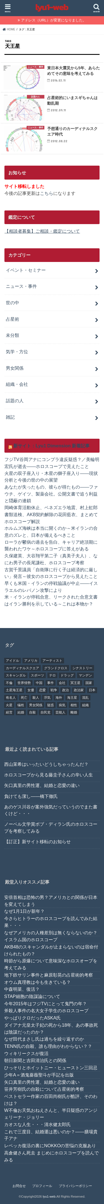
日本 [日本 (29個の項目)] (92, 690)
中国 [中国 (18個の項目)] (39, 683)
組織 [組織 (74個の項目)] (85, 705)
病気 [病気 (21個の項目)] (62, 705)
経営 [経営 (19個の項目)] (9, 712)
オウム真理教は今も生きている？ (37, 982)
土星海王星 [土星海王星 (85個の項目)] (14, 690)
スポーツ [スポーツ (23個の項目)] (37, 675)
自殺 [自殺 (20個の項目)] (32, 712)
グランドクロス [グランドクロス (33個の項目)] (55, 668)
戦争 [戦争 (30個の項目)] (53, 690)
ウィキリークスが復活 (26, 1053)
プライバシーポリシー (75, 1186)
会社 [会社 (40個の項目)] (62, 683)
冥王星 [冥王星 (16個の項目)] (75, 683)
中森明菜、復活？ (22, 989)
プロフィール (42, 1186)
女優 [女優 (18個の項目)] (30, 690)
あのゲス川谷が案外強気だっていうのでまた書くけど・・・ (50, 810)
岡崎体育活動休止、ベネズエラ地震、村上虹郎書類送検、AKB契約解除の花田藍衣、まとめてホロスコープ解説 (51, 514)
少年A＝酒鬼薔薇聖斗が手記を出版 (39, 1074)
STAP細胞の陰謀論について (32, 996)
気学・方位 (17, 351)
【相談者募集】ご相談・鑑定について (42, 231)
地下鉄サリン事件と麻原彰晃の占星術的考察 (48, 974)
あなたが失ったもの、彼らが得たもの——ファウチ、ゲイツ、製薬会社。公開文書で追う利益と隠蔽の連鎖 (51, 493)
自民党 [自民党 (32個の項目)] (45, 712)
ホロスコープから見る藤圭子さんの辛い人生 (48, 774)
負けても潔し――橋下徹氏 (31, 796)
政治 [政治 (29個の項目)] (65, 690)
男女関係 (15, 368)
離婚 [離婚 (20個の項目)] (73, 712)
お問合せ (19, 1186)
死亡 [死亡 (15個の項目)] (24, 698)
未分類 (12, 335)
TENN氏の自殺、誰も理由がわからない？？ (48, 1046)
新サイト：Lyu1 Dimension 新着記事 (51, 445)
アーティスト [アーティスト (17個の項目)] (52, 661)
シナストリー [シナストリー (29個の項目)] (82, 668)
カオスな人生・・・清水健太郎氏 (37, 1124)
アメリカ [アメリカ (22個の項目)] (30, 661)
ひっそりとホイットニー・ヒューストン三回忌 (50, 1067)
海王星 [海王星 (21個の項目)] (72, 698)
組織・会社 (17, 384)
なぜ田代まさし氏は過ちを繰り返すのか (44, 1038)
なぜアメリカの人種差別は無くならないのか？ (50, 932)
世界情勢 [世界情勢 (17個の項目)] (24, 683)
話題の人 (15, 400)
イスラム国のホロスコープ (30, 939)
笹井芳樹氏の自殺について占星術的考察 (44, 1089)
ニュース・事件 (21, 286)
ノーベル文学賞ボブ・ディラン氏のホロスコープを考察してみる (50, 827)
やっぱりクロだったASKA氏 (32, 1017)
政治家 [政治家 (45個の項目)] (79, 690)
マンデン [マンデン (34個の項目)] (85, 675)
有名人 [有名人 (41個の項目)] (11, 698)
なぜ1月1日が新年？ (24, 911)
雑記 (10, 417)
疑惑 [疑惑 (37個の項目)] (50, 705)
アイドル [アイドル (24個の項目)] (12, 661)
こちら (46, 193)
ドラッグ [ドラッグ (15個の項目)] (67, 675)
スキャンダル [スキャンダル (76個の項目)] (16, 675)
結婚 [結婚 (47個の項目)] (20, 712)
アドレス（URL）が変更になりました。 (53, 20)
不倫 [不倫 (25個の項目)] (9, 683)
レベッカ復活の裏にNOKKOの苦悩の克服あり (50, 1145)
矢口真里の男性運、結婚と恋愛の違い (42, 785)
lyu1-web (49, 1196)
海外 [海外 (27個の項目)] (58, 698)
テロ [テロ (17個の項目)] (52, 675)
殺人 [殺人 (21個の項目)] (35, 698)
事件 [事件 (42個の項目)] (50, 683)
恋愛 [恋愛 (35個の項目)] (42, 690)
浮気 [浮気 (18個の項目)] (47, 698)
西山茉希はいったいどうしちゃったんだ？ (46, 764)
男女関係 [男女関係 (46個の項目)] (35, 705)
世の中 (12, 302)
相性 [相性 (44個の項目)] (73, 705)
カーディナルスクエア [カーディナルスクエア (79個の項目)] (22, 668)
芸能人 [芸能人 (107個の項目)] (60, 712)
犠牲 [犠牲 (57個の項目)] (20, 705)
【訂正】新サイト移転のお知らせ (37, 841)
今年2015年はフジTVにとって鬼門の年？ (45, 1003)
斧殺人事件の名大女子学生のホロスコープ (46, 1010)
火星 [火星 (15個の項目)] (9, 705)
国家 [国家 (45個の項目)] (88, 683)
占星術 (12, 319)
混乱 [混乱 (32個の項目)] (85, 698)
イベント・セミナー (26, 270)
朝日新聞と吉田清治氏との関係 (35, 1060)
